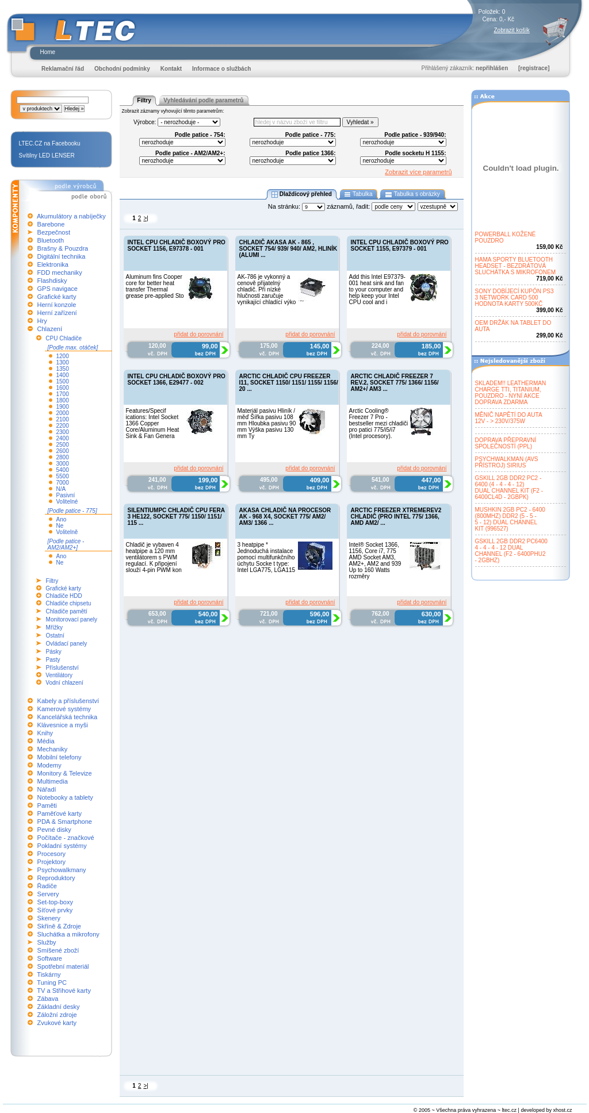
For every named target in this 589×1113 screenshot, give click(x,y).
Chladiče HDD (63, 596)
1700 (62, 394)
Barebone (51, 224)
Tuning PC (52, 982)
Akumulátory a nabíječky (71, 216)
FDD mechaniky (59, 272)
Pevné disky (54, 829)
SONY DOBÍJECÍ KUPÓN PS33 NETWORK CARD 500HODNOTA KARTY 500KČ (514, 297)
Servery (48, 894)
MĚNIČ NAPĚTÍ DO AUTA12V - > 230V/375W (508, 418)
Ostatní (55, 635)
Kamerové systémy (64, 708)
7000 (62, 482)
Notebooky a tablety (65, 797)
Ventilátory (58, 675)
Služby (46, 942)
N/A (61, 489)
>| (145, 218)
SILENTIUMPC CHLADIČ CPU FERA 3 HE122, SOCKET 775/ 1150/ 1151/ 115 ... (176, 516)
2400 (62, 438)
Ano (61, 519)
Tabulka (358, 194)
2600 (62, 451)
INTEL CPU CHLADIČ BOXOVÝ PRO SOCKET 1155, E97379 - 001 (400, 245)
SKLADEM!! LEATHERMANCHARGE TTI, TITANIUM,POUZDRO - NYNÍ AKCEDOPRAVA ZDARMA (510, 392)
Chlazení (49, 328)
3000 (62, 463)
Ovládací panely (66, 643)
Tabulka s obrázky (412, 194)
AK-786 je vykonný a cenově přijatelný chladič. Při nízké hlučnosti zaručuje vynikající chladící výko (267, 289)
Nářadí (46, 789)
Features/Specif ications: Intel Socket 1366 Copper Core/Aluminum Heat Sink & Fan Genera (152, 423)
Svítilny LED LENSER (47, 155)
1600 (62, 388)
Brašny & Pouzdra (63, 248)
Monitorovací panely (72, 619)
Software (49, 958)
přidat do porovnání (198, 334)
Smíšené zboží (58, 950)
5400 (62, 470)
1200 (62, 356)
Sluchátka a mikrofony (68, 934)
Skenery (48, 918)
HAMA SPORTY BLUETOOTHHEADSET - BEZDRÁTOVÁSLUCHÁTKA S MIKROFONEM (515, 265)
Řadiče (47, 885)
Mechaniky (52, 749)
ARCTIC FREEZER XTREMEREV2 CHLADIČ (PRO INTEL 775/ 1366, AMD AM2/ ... (396, 516)
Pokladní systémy (62, 845)
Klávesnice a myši (62, 724)
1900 (62, 407)
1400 (62, 375)
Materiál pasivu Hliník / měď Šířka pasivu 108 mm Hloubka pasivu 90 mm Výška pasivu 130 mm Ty (267, 423)
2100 (62, 419)
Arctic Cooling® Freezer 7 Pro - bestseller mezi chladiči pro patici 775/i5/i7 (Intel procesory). (378, 423)
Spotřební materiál (63, 966)
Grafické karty (57, 296)
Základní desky (58, 1006)
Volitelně (67, 532)
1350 (62, 369)
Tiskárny (48, 974)
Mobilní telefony (59, 757)
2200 (62, 426)
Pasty (53, 660)
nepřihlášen (492, 68)
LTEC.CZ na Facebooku (50, 143)
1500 (62, 381)
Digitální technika (61, 256)
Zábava (48, 998)
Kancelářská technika (67, 716)
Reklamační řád (62, 69)
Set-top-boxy (55, 902)
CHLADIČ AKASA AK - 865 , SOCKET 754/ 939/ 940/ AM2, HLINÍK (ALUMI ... (288, 248)
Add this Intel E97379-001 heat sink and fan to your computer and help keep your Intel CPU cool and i (377, 289)
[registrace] (533, 68)
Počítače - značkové (65, 837)
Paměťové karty (59, 813)
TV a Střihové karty (64, 990)
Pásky (54, 651)
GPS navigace (57, 288)
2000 (62, 413)
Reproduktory (56, 877)
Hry (42, 320)
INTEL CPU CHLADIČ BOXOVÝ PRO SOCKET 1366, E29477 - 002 (176, 379)
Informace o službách (221, 69)
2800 (62, 457)
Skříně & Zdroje (59, 926)
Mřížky (54, 627)
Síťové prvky (55, 910)
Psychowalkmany (61, 869)
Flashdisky (52, 280)
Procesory (51, 853)
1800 (62, 400)
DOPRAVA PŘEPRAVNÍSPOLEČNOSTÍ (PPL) (506, 443)
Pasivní (65, 495)
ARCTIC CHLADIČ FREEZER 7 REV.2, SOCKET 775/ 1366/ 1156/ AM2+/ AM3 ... (395, 382)
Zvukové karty (57, 1022)
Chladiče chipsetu (68, 603)
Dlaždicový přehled (301, 194)
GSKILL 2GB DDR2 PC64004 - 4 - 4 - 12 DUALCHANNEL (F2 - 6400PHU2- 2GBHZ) (511, 550)
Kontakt (171, 69)
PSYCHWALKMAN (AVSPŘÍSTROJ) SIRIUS (506, 462)
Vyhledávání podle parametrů (203, 100)
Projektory (51, 861)
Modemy (49, 765)
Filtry (52, 581)
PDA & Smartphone (64, 821)
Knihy (45, 733)
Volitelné (67, 501)
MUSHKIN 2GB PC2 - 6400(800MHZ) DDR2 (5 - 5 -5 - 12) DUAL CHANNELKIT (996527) (510, 519)
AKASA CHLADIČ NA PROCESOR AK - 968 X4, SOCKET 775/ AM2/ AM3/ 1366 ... (285, 516)
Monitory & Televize (64, 773)
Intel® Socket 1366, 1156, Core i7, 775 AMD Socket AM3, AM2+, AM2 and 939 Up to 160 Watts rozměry (375, 560)
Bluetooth (50, 240)
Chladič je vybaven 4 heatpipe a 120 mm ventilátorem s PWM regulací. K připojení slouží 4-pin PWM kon (154, 557)
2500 (62, 445)
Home (48, 52)
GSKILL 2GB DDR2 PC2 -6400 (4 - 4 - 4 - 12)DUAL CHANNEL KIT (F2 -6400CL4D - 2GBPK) (509, 487)
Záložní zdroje (57, 1014)
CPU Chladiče (63, 338)
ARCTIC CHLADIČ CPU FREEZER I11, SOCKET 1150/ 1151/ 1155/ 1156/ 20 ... (288, 382)
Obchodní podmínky (122, 69)
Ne (60, 526)
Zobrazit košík (512, 30)
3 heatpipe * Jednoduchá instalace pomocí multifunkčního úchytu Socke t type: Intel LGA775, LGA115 (267, 557)
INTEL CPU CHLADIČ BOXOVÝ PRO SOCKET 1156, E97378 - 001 (176, 245)
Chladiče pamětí (66, 611)
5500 (62, 476)
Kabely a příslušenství (68, 700)
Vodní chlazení (64, 683)
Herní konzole (57, 304)
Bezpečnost (53, 232)
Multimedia (52, 781)
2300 (62, 432)
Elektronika (52, 264)
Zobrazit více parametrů (418, 171)
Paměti (47, 805)
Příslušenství (62, 668)
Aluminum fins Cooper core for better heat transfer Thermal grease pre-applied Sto (155, 286)
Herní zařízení (57, 312)
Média (46, 741)
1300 (62, 362)
